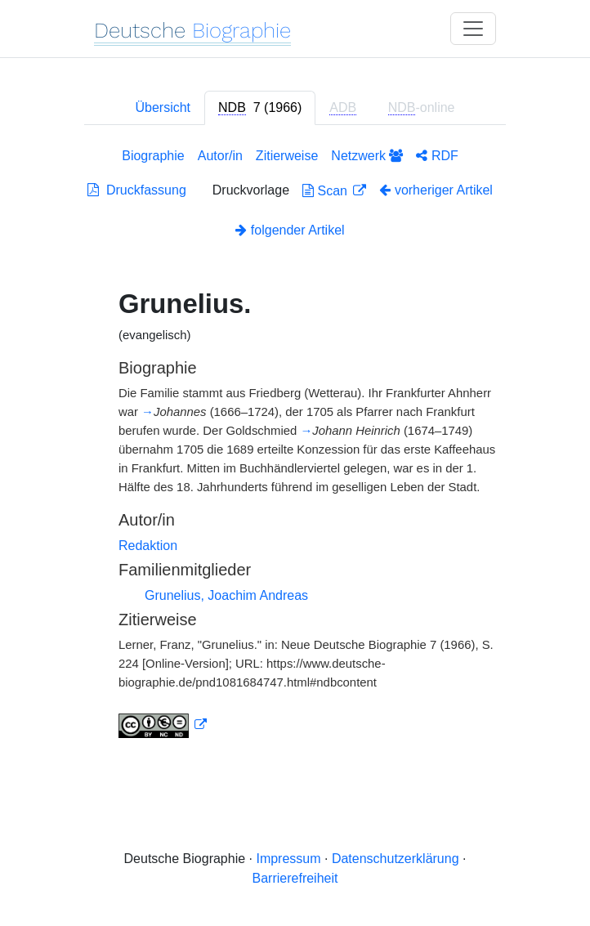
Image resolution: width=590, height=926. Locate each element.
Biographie (153, 156)
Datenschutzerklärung (395, 859)
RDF (437, 156)
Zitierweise (287, 156)
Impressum (288, 859)
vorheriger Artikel (436, 190)
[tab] (259, 108)
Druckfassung (136, 190)
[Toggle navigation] (473, 28)
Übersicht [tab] (162, 107)
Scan (326, 191)
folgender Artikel (289, 230)
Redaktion (147, 545)
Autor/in (220, 156)
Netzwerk (367, 156)
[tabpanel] (295, 446)
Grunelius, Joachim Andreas (226, 595)
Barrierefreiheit (295, 878)
